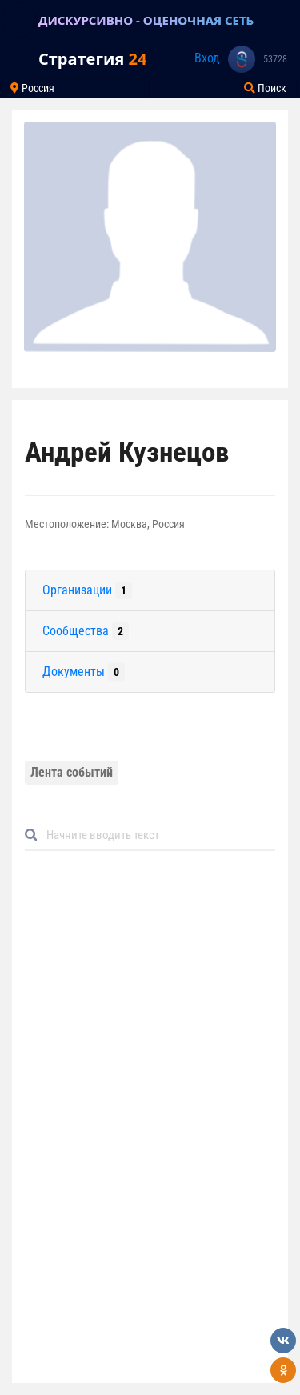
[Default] (156, 835)
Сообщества (85, 631)
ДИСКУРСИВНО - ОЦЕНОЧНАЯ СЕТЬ (146, 20)
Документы (83, 672)
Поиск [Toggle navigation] (265, 88)
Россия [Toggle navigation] (32, 88)
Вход (207, 58)
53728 (275, 59)
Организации (87, 590)
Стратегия (92, 59)
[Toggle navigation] (19, 20)
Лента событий (71, 772)
